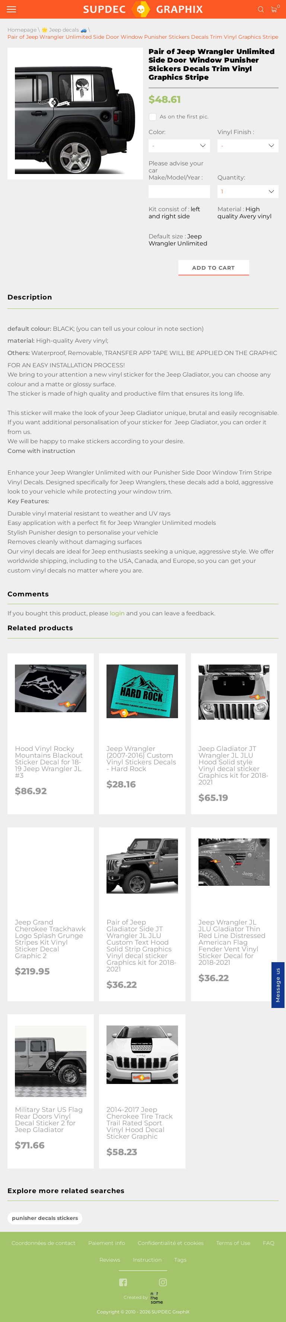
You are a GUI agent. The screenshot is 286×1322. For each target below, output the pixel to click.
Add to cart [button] (213, 267)
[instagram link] (163, 1283)
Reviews (109, 1259)
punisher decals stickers (45, 1218)
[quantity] (248, 191)
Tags (180, 1259)
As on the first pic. (179, 117)
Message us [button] (277, 985)
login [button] (117, 613)
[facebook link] (123, 1283)
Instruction (147, 1259)
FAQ (268, 1243)
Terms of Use (233, 1243)
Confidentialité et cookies (171, 1243)
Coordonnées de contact (44, 1243)
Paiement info (106, 1243)
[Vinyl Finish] (248, 145)
